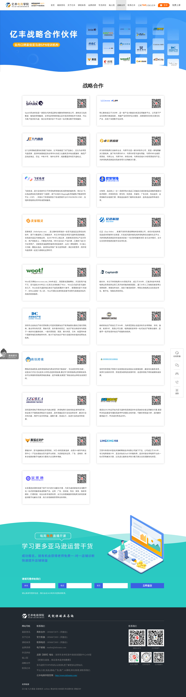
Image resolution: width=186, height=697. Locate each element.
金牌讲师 (92, 5)
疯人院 (112, 5)
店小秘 (24, 689)
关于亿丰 (71, 5)
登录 (164, 5)
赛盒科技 (54, 689)
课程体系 (82, 5)
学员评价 (102, 5)
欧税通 (61, 689)
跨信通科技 (68, 689)
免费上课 (176, 5)
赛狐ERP (77, 689)
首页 (53, 5)
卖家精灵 (39, 689)
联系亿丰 (131, 5)
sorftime (47, 689)
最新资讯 (61, 5)
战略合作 (121, 5)
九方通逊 (31, 689)
